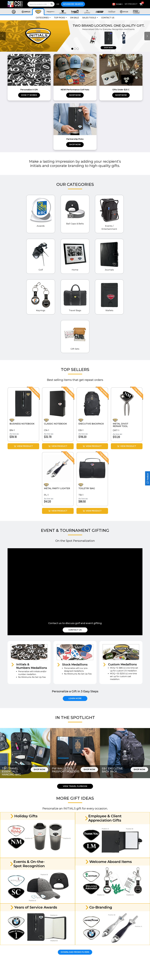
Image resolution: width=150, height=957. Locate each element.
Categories (42, 18)
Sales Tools (89, 18)
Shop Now (75, 95)
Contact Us (107, 18)
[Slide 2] (75, 49)
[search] (41, 4)
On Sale (74, 18)
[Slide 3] (78, 49)
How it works (29, 95)
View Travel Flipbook (75, 786)
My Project (131, 4)
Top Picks (59, 18)
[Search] (52, 4)
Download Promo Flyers (75, 952)
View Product (23, 446)
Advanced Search (73, 4)
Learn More (75, 698)
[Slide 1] (72, 49)
